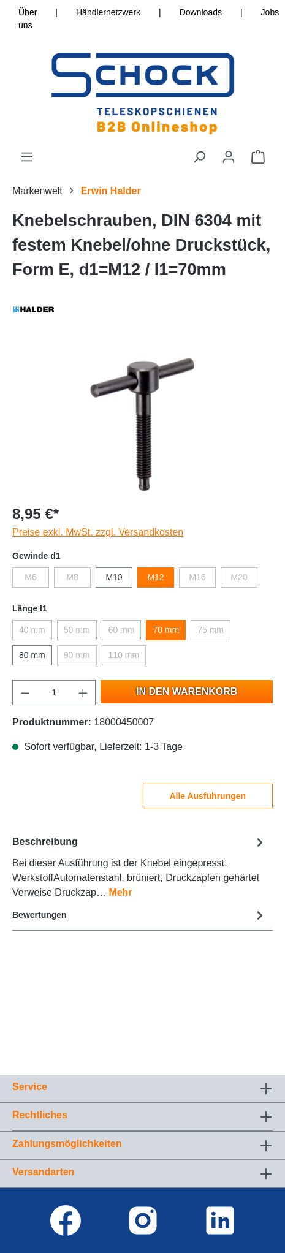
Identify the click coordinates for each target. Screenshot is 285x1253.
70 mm (166, 630)
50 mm (77, 630)
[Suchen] (199, 157)
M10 (113, 577)
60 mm (121, 630)
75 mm (210, 630)
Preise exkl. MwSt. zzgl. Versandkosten (97, 532)
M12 (155, 577)
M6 (30, 577)
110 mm (124, 655)
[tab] (139, 866)
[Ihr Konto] (228, 157)
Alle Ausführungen (207, 796)
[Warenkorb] (258, 157)
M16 (197, 577)
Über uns (27, 18)
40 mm (32, 630)
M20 (238, 577)
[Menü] (27, 157)
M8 (72, 577)
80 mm (32, 655)
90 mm (77, 655)
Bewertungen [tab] (139, 915)
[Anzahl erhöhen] (83, 692)
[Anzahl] (54, 692)
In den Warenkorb (186, 691)
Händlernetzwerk (108, 12)
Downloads (201, 12)
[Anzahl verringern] (25, 692)
